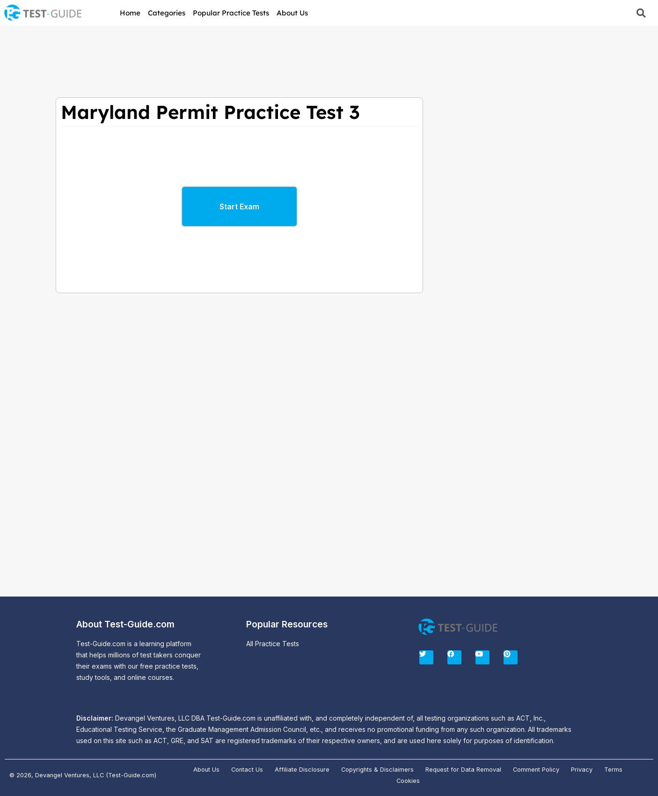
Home (130, 12)
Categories (166, 12)
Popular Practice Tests (231, 12)
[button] (641, 13)
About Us (292, 12)
